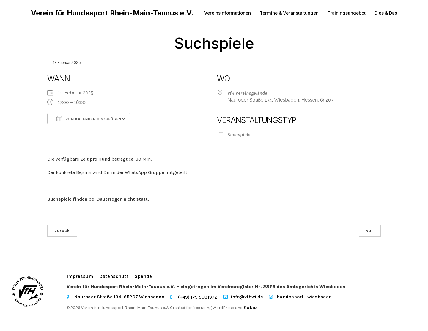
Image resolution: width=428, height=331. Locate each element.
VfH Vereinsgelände (247, 93)
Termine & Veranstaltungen (289, 13)
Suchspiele (238, 135)
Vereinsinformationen (227, 13)
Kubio (250, 308)
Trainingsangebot (347, 13)
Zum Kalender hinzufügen (88, 119)
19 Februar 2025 (67, 63)
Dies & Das (385, 13)
